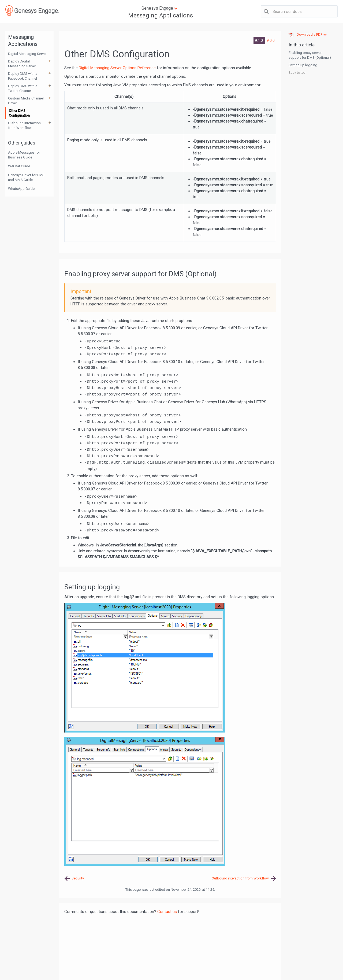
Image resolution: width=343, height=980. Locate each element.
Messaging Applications (160, 15)
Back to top (297, 73)
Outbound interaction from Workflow (24, 125)
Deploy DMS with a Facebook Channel (22, 76)
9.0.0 (271, 40)
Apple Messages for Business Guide (24, 154)
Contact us (167, 911)
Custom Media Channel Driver (26, 100)
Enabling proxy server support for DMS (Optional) (310, 55)
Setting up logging (303, 65)
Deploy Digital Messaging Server (22, 63)
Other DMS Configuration (19, 113)
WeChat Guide (19, 166)
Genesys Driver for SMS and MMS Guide (26, 177)
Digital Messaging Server (27, 54)
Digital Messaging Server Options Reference (117, 67)
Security (78, 878)
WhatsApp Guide (21, 189)
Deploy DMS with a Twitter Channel (22, 88)
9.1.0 (259, 40)
